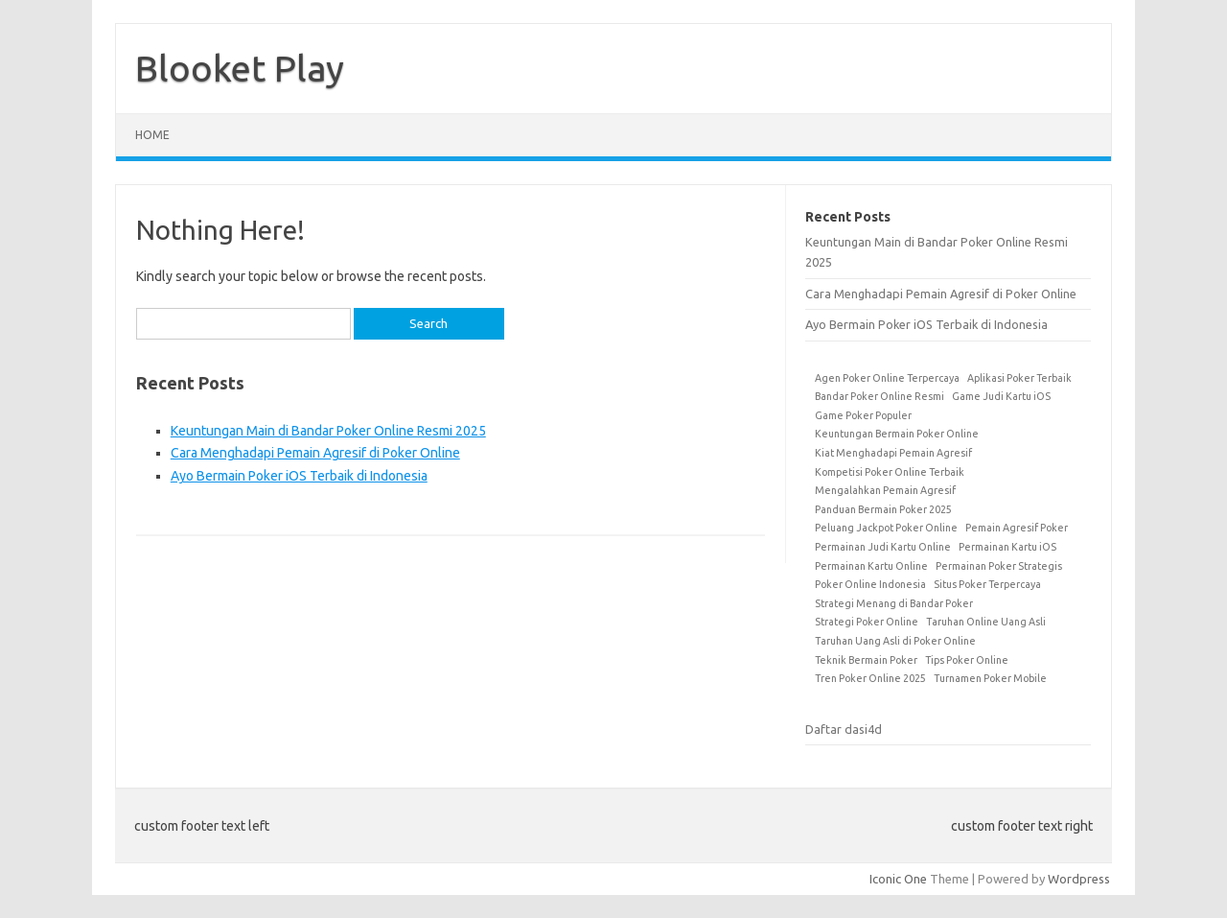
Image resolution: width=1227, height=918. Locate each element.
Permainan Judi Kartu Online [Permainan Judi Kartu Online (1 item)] (883, 547)
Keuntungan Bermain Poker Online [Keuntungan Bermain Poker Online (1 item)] (897, 433)
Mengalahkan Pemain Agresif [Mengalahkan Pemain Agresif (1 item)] (885, 490)
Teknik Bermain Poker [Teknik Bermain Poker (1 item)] (866, 660)
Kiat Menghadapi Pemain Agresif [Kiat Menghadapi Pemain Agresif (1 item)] (893, 453)
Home (152, 135)
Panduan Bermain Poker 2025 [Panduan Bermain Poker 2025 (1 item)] (883, 509)
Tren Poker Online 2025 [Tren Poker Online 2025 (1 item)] (870, 678)
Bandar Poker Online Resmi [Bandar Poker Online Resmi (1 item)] (879, 396)
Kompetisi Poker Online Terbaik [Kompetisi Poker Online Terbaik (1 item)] (889, 472)
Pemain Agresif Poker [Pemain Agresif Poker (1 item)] (1016, 527)
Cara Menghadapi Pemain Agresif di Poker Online (315, 452)
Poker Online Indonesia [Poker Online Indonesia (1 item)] (870, 584)
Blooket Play (239, 68)
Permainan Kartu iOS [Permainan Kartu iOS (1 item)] (1007, 547)
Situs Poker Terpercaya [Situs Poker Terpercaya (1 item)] (987, 584)
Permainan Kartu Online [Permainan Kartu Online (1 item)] (871, 566)
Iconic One (898, 878)
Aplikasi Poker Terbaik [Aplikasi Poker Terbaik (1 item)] (1019, 378)
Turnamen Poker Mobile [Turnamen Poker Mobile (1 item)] (990, 678)
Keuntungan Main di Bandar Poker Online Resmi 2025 (328, 430)
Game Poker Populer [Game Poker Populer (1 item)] (863, 415)
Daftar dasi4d (843, 729)
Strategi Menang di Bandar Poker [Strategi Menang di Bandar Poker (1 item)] (894, 603)
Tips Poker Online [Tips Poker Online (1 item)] (966, 660)
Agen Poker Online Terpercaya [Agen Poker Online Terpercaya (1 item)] (887, 378)
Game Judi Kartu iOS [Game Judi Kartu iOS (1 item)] (1001, 396)
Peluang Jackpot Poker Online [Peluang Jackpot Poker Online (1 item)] (886, 527)
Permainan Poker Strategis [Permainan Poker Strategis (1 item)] (999, 566)
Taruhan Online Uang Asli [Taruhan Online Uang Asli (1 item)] (986, 621)
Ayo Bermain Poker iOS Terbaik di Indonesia (299, 475)
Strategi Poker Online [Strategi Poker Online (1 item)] (866, 621)
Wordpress (1079, 878)
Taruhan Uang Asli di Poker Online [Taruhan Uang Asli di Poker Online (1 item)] (895, 641)
